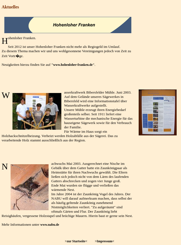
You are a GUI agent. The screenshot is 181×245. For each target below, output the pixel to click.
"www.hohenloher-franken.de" (72, 65)
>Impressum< (104, 241)
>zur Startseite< (76, 241)
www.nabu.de (49, 225)
